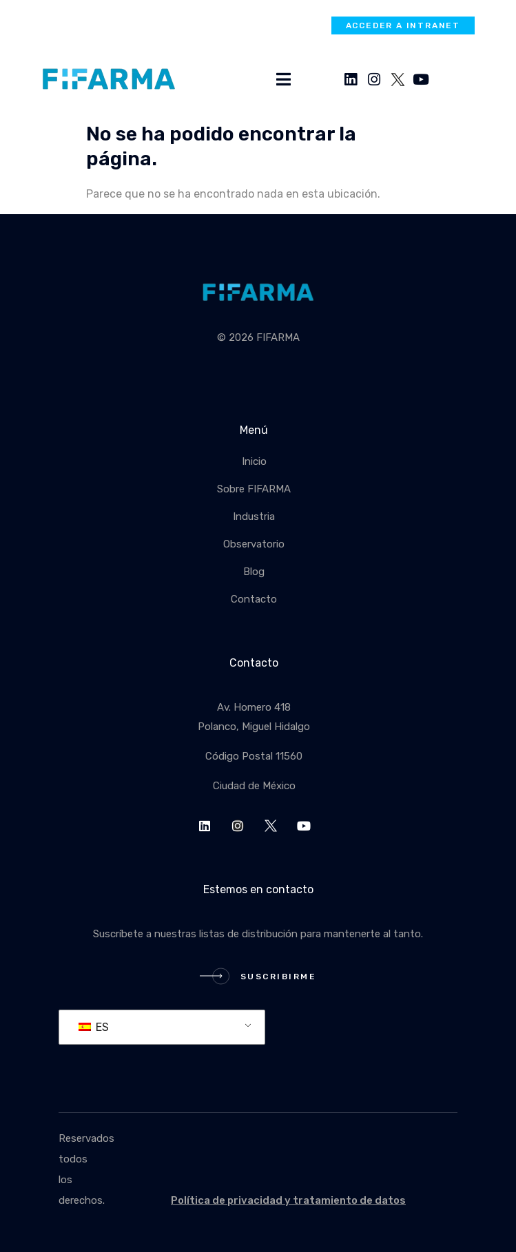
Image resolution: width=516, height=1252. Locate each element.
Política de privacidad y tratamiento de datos (288, 1200)
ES (94, 1027)
